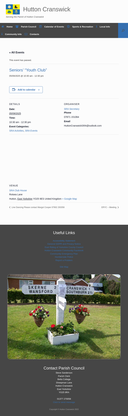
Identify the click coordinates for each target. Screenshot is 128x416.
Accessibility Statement (64, 240)
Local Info (103, 26)
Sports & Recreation (80, 26)
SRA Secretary (71, 109)
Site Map (64, 267)
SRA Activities (16, 130)
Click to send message (64, 402)
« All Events (16, 52)
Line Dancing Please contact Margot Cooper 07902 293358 (38, 207)
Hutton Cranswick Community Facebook (64, 250)
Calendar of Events (51, 26)
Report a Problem (64, 260)
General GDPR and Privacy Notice (64, 244)
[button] (123, 30)
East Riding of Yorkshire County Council (64, 247)
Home (7, 26)
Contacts (32, 34)
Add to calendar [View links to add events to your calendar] (27, 89)
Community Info (12, 34)
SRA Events (31, 130)
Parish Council (26, 26)
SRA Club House (18, 190)
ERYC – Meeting (109, 207)
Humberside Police (64, 257)
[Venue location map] (64, 159)
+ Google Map (69, 198)
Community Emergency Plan (64, 254)
